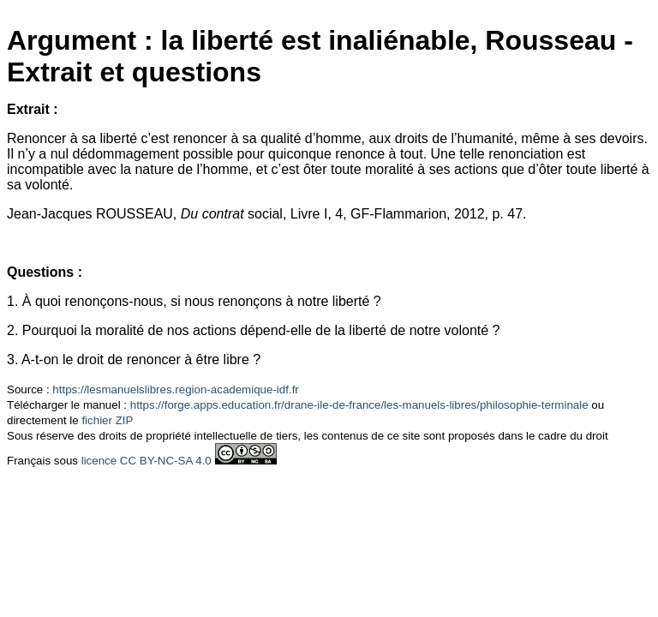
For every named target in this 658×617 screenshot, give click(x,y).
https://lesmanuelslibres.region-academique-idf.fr (175, 389)
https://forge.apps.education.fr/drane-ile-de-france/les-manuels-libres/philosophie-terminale (359, 404)
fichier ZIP (107, 420)
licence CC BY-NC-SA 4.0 (146, 460)
